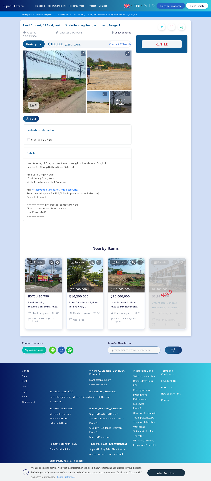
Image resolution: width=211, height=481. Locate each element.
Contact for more (32, 343)
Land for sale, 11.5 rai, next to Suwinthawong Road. (124, 304)
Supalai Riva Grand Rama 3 (103, 413)
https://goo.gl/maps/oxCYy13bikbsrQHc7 (55, 189)
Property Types (77, 5)
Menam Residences (60, 413)
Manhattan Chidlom (100, 379)
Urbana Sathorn (59, 423)
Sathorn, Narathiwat (62, 408)
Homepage (39, 5)
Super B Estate (13, 6)
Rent (24, 380)
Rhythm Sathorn (59, 418)
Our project (28, 401)
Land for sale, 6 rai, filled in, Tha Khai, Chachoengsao (83, 304)
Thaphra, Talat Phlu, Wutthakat (108, 443)
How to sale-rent (171, 393)
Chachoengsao (62, 14)
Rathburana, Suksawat (102, 391)
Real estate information (41, 129)
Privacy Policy (168, 380)
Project (92, 5)
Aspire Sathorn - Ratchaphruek (106, 453)
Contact (103, 5)
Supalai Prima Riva (99, 436)
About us (166, 387)
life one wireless (98, 384)
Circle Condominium (60, 449)
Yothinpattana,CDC (61, 391)
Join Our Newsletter (119, 343)
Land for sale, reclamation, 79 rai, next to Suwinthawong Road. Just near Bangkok (42, 304)
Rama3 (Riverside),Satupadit (106, 408)
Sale (24, 376)
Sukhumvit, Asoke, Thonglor (66, 460)
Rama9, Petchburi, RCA (63, 443)
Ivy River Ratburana (99, 396)
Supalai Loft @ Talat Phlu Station (107, 449)
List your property (170, 5)
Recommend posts (57, 5)
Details (31, 153)
